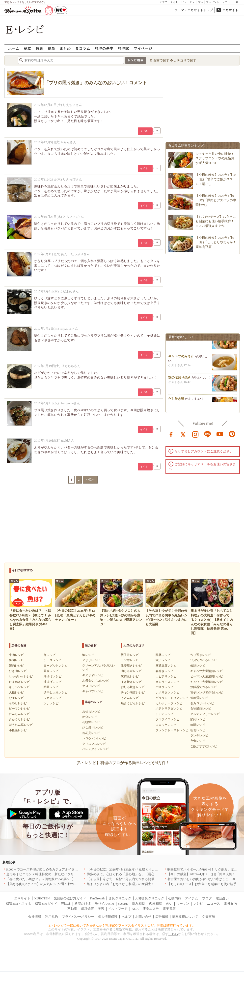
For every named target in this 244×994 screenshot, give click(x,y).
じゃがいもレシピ (21, 676)
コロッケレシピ (166, 725)
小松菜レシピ (18, 730)
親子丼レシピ (130, 655)
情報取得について (185, 916)
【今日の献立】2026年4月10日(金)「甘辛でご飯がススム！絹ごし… (215, 179)
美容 (101, 909)
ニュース (213, 903)
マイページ (143, 48)
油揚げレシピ (52, 682)
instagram (195, 434)
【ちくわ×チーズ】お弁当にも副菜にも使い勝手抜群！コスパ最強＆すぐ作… (215, 221)
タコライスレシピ (167, 719)
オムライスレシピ (167, 682)
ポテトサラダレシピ (169, 708)
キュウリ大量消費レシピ (206, 682)
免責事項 (208, 916)
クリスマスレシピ (94, 744)
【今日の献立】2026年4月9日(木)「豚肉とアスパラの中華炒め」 (215, 200)
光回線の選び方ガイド (70, 898)
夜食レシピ (197, 741)
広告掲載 (161, 916)
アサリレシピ (91, 660)
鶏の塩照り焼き (179, 380)
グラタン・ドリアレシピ (172, 698)
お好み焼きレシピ (133, 687)
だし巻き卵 (176, 402)
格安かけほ (83, 903)
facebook (171, 434)
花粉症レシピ (91, 722)
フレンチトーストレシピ (172, 730)
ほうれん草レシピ (21, 725)
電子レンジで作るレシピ (206, 692)
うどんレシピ (130, 698)
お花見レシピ (91, 733)
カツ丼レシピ (130, 660)
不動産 (72, 909)
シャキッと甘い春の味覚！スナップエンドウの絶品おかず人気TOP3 (214, 158)
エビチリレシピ (166, 676)
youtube (220, 434)
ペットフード (118, 909)
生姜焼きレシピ (131, 665)
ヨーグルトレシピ (55, 665)
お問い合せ (143, 916)
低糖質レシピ (199, 698)
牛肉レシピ (16, 655)
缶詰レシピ (197, 665)
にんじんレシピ (19, 714)
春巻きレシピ (164, 671)
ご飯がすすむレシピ (203, 746)
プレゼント (212, 2)
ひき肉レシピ (18, 671)
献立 (27, 48)
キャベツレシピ (19, 687)
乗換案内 (230, 903)
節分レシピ (89, 717)
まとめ (65, 48)
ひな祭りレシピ (92, 727)
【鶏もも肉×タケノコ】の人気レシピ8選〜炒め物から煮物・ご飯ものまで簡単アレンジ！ (70, 884)
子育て (164, 2)
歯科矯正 (87, 909)
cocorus (123, 903)
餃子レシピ (163, 660)
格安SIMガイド (46, 903)
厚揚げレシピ (52, 676)
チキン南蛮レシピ (133, 692)
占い (200, 2)
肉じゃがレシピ (131, 671)
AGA (135, 909)
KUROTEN (42, 898)
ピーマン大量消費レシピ (206, 676)
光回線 (66, 903)
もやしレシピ (18, 703)
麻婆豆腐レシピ (166, 665)
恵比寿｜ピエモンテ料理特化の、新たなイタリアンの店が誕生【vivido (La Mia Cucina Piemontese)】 (77, 874)
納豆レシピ (51, 687)
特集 (39, 48)
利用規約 (51, 916)
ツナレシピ (51, 703)
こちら (173, 934)
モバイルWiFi (104, 903)
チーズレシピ (52, 660)
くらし (174, 2)
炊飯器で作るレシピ (203, 687)
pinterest (232, 434)
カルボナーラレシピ (169, 703)
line (207, 434)
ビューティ (188, 2)
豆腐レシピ (51, 671)
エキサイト (230, 10)
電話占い (222, 898)
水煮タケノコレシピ (95, 680)
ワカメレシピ (52, 698)
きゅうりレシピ (19, 719)
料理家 (123, 48)
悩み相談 (138, 903)
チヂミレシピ (164, 714)
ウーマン (182, 903)
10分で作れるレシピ (203, 660)
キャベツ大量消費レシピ (206, 671)
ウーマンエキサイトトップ (193, 10)
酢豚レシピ (163, 655)
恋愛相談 (155, 903)
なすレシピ (16, 698)
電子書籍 (169, 909)
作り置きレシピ (200, 655)
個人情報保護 (107, 916)
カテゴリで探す (185, 60)
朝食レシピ (197, 730)
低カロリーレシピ (202, 703)
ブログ (207, 898)
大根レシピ (16, 692)
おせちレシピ (91, 711)
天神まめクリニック (149, 898)
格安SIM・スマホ (18, 903)
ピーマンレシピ (19, 708)
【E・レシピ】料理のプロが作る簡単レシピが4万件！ (122, 763)
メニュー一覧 (230, 2)
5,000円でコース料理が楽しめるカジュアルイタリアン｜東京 (50, 869)
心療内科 (174, 898)
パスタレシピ (164, 687)
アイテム (191, 898)
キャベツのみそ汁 (181, 359)
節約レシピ (197, 719)
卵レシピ (49, 655)
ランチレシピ (199, 735)
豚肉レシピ (16, 660)
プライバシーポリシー (78, 916)
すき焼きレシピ (131, 682)
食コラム (82, 48)
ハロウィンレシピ (94, 738)
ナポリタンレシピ (167, 692)
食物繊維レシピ (200, 708)
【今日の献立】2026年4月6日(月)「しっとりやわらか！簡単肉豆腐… (215, 242)
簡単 (51, 48)
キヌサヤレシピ (92, 675)
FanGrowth (97, 898)
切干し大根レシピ (55, 692)
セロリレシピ (91, 686)
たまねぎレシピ (19, 682)
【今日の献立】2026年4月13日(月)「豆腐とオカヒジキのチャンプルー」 (138, 869)
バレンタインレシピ (95, 749)
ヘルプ (126, 916)
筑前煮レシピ (130, 676)
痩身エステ (151, 909)
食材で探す (161, 60)
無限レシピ (197, 725)
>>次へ (90, 479)
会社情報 (34, 916)
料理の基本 (104, 48)
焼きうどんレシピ (133, 703)
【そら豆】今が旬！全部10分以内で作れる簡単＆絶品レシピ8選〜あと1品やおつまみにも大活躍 (156, 879)
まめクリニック (120, 898)
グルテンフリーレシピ (205, 714)
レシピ (198, 903)
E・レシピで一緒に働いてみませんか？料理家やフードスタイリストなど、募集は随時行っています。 (122, 925)
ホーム (13, 48)
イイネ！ (145, 131)
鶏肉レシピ (16, 665)
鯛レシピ (88, 655)
